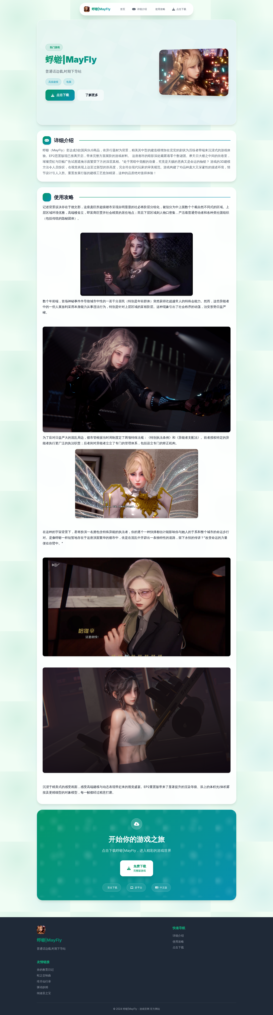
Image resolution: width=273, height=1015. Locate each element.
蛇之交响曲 (44, 975)
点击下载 (178, 947)
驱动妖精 (42, 987)
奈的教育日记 (45, 969)
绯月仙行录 (44, 981)
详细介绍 (178, 935)
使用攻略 (178, 941)
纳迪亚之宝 (44, 993)
